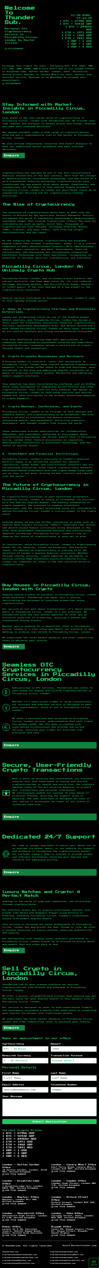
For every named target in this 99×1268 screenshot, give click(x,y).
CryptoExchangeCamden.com (64, 1257)
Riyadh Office (61, 1227)
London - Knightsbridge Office (20, 1182)
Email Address (13, 1085)
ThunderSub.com (10, 1251)
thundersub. (13, 1246)
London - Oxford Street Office (69, 1198)
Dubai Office (11, 1227)
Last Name (58, 1073)
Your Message (12, 1096)
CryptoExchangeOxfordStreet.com (67, 1260)
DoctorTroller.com (84, 1245)
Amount (56, 1044)
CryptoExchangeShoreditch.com (18, 1263)
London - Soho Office (67, 1213)
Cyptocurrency (13, 1044)
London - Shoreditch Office (23, 1213)
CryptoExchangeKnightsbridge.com (20, 1257)
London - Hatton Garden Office (20, 1166)
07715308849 (14, 49)
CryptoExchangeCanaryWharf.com (66, 1254)
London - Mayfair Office (20, 1197)
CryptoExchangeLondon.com (64, 1251)
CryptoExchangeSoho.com (63, 1263)
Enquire (13, 155)
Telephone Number (64, 1085)
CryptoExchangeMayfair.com (16, 1260)
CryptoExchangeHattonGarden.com (19, 1254)
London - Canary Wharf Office (73, 1165)
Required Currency (16, 1055)
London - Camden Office (68, 1181)
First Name (10, 1073)
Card (94, 1263)
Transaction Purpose (67, 1055)
